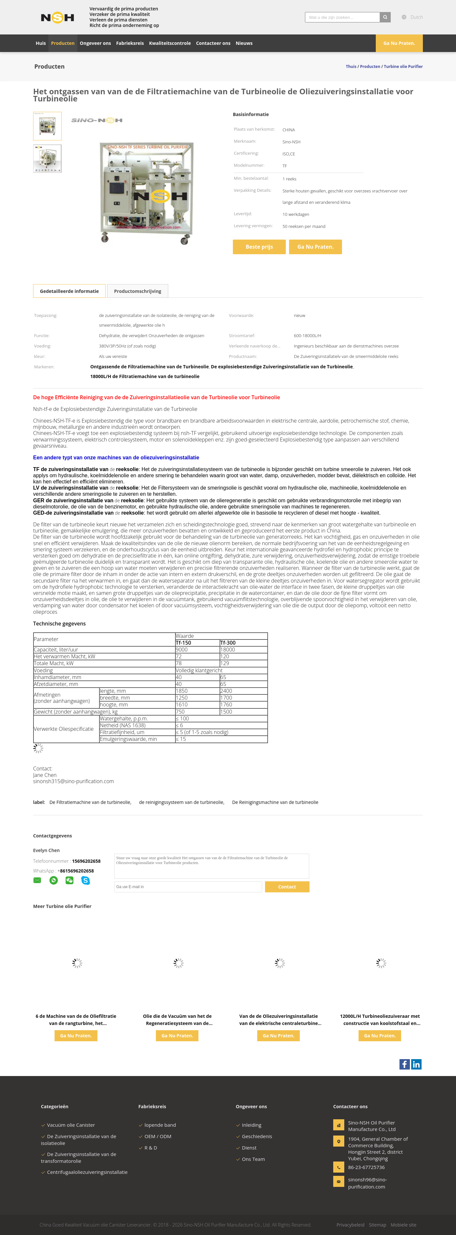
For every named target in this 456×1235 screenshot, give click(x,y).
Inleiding (248, 1125)
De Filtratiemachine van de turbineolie (89, 802)
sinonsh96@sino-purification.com (367, 1183)
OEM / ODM (154, 1136)
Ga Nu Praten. (399, 43)
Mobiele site (403, 1225)
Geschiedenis (254, 1136)
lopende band (157, 1125)
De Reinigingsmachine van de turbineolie (275, 802)
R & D (147, 1147)
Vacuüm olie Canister (68, 1125)
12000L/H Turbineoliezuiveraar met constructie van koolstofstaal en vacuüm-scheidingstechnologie (380, 1023)
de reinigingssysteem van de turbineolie (181, 802)
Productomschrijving (137, 291)
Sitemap (377, 1225)
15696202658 (86, 861)
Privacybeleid (350, 1225)
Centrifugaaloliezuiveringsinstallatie (84, 1172)
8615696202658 (77, 871)
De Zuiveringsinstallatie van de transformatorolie (78, 1157)
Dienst (246, 1147)
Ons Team (250, 1159)
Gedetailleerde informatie (69, 291)
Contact (287, 887)
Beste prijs (259, 246)
